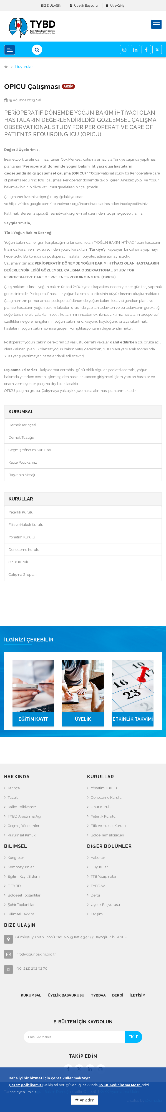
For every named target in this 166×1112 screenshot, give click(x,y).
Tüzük (13, 797)
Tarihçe (14, 788)
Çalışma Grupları (23, 574)
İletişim (97, 914)
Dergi (95, 895)
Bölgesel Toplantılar (24, 895)
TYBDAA (98, 886)
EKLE (134, 1037)
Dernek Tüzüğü (21, 437)
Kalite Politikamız (23, 462)
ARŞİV (68, 86)
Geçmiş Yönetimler (23, 826)
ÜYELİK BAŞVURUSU (83, 721)
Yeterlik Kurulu (21, 512)
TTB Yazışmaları (104, 876)
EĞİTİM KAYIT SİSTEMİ (33, 721)
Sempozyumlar (21, 867)
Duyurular (24, 67)
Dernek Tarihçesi (22, 425)
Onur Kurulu (19, 562)
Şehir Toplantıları (22, 905)
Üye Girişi (117, 5)
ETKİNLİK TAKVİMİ (133, 719)
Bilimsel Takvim (21, 914)
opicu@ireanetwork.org (55, 213)
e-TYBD (14, 886)
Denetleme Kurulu (24, 550)
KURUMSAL (31, 995)
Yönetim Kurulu (22, 537)
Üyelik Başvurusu (105, 905)
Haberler (98, 858)
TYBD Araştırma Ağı (24, 816)
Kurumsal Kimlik (22, 835)
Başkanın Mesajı (22, 475)
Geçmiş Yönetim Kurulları (30, 450)
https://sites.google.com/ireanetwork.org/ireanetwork (54, 204)
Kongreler (16, 858)
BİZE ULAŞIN (51, 5)
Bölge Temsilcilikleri (107, 835)
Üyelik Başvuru (86, 5)
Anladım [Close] (84, 1103)
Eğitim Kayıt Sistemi (24, 876)
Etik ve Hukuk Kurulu (26, 525)
